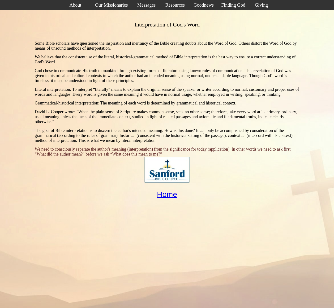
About (75, 5)
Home (167, 194)
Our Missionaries (111, 5)
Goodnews (203, 5)
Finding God (233, 5)
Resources (175, 5)
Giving (261, 5)
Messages (146, 5)
